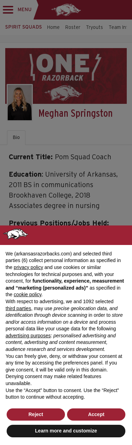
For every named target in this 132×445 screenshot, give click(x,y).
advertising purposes (28, 335)
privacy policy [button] (28, 267)
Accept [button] (96, 414)
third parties (18, 308)
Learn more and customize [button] (66, 431)
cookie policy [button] (27, 294)
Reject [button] (35, 414)
